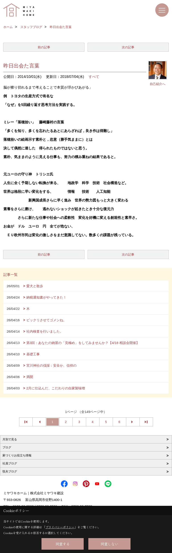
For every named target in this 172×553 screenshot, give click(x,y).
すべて (94, 77)
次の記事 (128, 47)
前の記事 (44, 47)
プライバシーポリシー (60, 527)
